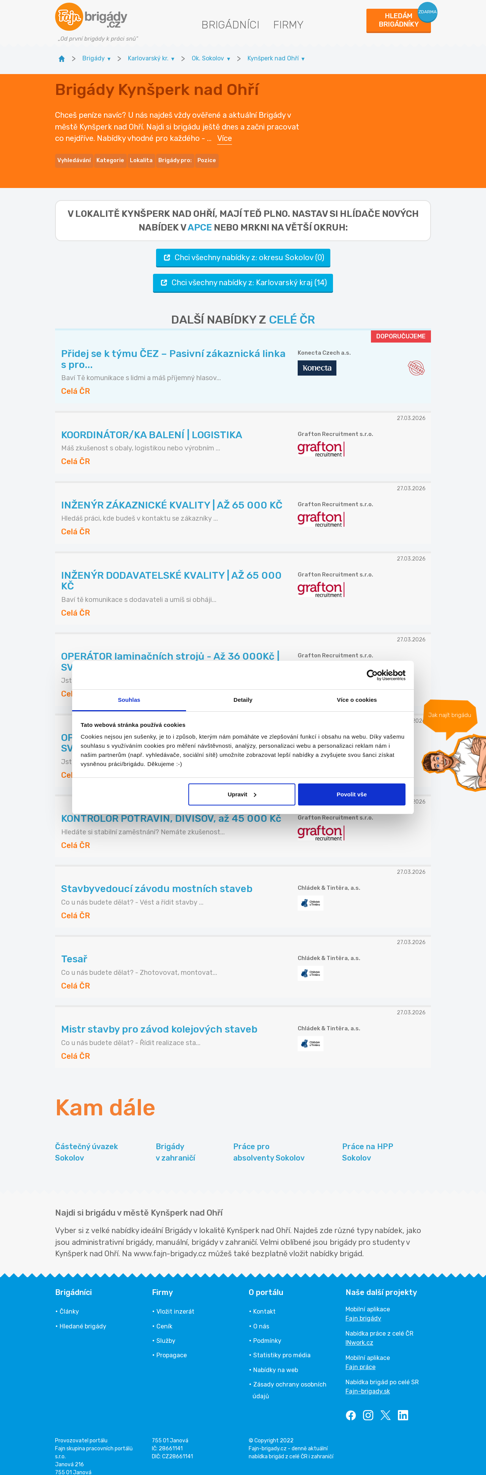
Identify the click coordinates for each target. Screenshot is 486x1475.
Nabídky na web (275, 1360)
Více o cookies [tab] (357, 699)
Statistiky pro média (282, 1346)
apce (200, 218)
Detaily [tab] (243, 699)
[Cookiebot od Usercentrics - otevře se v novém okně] (372, 675)
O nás (261, 1316)
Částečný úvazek (86, 1143)
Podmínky (267, 1331)
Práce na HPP (367, 1143)
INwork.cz (359, 1333)
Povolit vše (352, 794)
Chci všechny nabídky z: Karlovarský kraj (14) (243, 273)
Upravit (242, 794)
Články (69, 1302)
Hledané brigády (83, 1316)
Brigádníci (230, 25)
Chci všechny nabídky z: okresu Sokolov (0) (243, 248)
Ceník (164, 1316)
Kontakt (264, 1302)
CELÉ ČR (292, 310)
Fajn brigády (363, 1309)
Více (224, 133)
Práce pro (269, 1143)
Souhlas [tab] (129, 699)
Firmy (288, 25)
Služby (165, 1331)
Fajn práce (361, 1357)
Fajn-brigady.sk (368, 1382)
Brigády (175, 1143)
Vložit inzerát (175, 1302)
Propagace (171, 1346)
